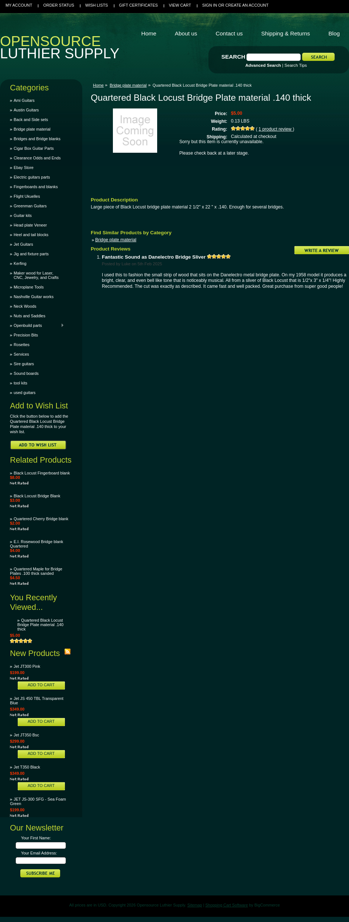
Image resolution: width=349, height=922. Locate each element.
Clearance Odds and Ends (37, 158)
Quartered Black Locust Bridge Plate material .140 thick (40, 624)
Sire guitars (24, 364)
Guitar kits (23, 215)
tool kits (20, 383)
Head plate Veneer (30, 225)
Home (98, 85)
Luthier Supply (60, 49)
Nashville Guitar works (33, 296)
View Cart (180, 5)
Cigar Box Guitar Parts (34, 148)
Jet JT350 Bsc (26, 735)
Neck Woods (25, 306)
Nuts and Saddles (29, 316)
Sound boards (26, 373)
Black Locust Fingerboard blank (42, 473)
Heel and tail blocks (31, 234)
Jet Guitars (23, 244)
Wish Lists (96, 5)
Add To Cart (41, 685)
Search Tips (295, 65)
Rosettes (22, 344)
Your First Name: (36, 838)
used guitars (24, 392)
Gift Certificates (138, 5)
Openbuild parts (37, 325)
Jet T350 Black (27, 767)
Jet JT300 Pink (27, 666)
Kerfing (20, 263)
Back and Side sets (31, 119)
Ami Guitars (24, 100)
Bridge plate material (32, 129)
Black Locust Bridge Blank (37, 496)
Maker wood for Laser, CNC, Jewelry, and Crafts (36, 275)
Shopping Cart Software (226, 905)
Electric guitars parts (32, 177)
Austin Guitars (26, 110)
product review (276, 129)
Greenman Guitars (30, 206)
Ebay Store (24, 167)
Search (233, 56)
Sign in (209, 5)
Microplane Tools (29, 287)
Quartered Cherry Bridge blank (41, 519)
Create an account (247, 5)
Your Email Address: (39, 853)
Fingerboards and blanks (36, 186)
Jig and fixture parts (31, 254)
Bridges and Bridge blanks (37, 139)
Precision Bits (26, 335)
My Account (19, 5)
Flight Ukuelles (27, 196)
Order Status (58, 5)
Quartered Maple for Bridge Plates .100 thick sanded (36, 571)
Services (21, 354)
